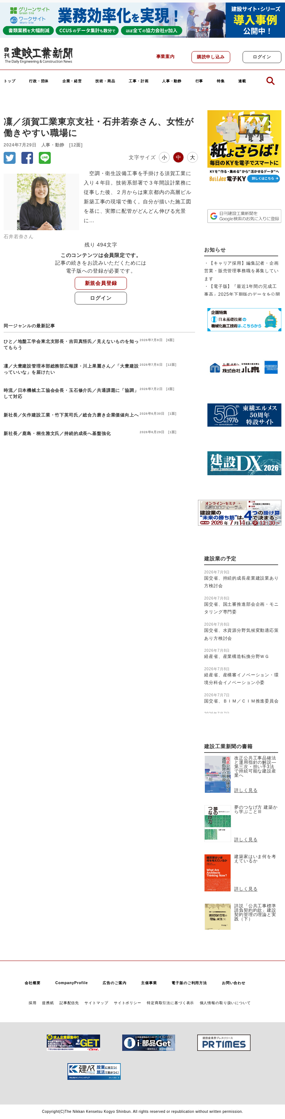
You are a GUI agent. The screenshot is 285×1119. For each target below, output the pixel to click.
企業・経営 (72, 81)
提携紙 (48, 1003)
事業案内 (165, 56)
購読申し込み (211, 56)
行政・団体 (39, 81)
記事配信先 (69, 1003)
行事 (199, 81)
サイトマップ (96, 1003)
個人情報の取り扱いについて (225, 1003)
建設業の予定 (220, 558)
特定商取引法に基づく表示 (170, 1003)
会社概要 (32, 983)
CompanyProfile (71, 983)
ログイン (262, 56)
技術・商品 (105, 81)
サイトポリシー (127, 1003)
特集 (221, 81)
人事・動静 (172, 81)
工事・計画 (138, 81)
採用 (33, 1003)
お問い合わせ (233, 983)
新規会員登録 (101, 283)
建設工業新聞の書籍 (228, 746)
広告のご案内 (114, 983)
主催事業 (149, 983)
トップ (10, 81)
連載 (242, 81)
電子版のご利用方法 (189, 983)
